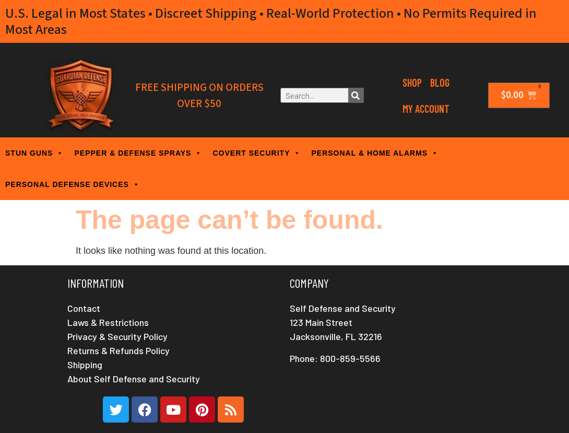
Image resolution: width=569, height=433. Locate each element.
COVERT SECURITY (256, 153)
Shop (412, 82)
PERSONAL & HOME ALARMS (374, 153)
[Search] (355, 95)
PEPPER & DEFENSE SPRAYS (138, 153)
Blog (439, 82)
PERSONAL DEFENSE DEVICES (72, 184)
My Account (425, 108)
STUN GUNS (34, 153)
